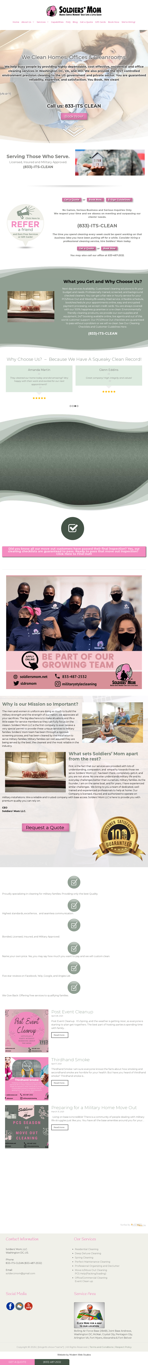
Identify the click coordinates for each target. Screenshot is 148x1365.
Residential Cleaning (86, 1249)
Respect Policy (123, 1347)
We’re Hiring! (128, 22)
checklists (119, 319)
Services (43, 22)
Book (98, 79)
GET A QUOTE (17, 1362)
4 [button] (77, 406)
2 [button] (73, 406)
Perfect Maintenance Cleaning (92, 1261)
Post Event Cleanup (72, 1011)
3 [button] (75, 406)
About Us (28, 22)
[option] (39, 381)
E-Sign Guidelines (119, 199)
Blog (75, 22)
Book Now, (95, 199)
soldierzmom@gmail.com (20, 1273)
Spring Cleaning (84, 1257)
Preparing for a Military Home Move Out (94, 1107)
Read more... (60, 1035)
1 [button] (70, 406)
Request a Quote (45, 827)
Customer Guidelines (108, 326)
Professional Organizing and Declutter (97, 1266)
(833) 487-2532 (52, 1362)
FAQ (68, 22)
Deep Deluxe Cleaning (88, 1253)
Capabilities (57, 22)
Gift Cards (100, 22)
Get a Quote (86, 22)
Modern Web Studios (80, 1354)
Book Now (113, 22)
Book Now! (74, 116)
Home (16, 22)
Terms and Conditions (101, 1347)
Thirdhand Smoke (70, 1059)
